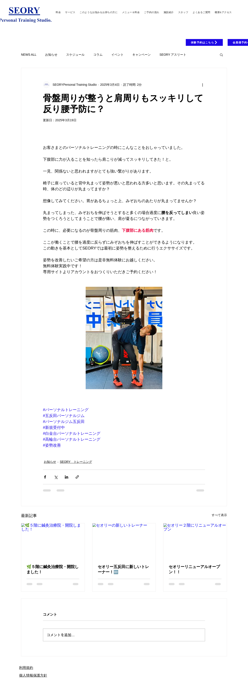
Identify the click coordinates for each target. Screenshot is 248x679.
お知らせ (51, 54)
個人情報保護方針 (33, 675)
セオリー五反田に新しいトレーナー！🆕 (123, 569)
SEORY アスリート (172, 54)
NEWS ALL (28, 54)
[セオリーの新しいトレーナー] (124, 541)
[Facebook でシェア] (45, 477)
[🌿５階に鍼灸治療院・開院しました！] (53, 541)
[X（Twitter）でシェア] (56, 477)
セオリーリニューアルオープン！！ (194, 569)
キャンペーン (141, 54)
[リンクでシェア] (77, 477)
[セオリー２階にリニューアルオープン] (195, 541)
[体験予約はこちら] (204, 42)
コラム (98, 54)
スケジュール (75, 54)
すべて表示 (219, 515)
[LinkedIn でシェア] (66, 477)
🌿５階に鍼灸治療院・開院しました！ (53, 569)
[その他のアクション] (202, 84)
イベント (117, 54)
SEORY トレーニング (76, 461)
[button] (221, 54)
